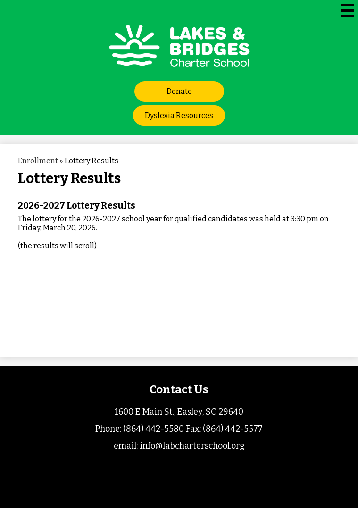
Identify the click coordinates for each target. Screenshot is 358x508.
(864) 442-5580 (154, 428)
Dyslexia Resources (179, 115)
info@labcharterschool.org (192, 445)
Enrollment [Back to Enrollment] (38, 160)
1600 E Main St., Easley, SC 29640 (179, 411)
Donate (179, 91)
